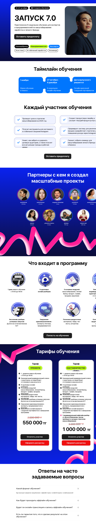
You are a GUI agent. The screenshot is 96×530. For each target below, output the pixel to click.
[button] (34, 437)
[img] (28, 37)
